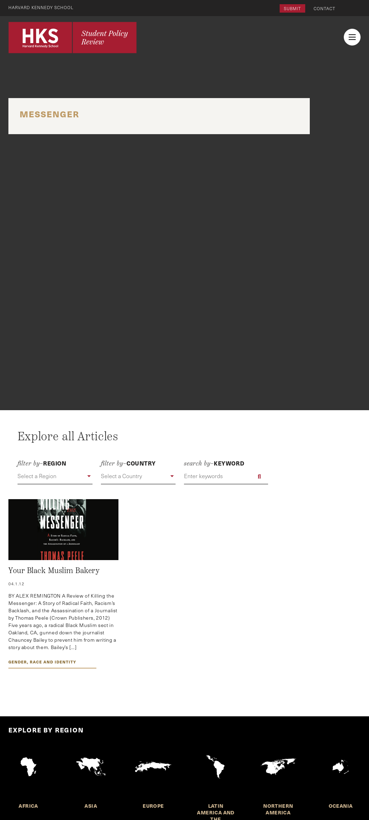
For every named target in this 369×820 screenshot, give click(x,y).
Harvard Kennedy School (41, 7)
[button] (55, 476)
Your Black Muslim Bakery (54, 571)
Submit (292, 8)
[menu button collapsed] (352, 37)
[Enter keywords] (226, 476)
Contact (324, 8)
